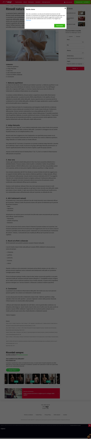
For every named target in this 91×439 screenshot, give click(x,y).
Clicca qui (28, 20)
